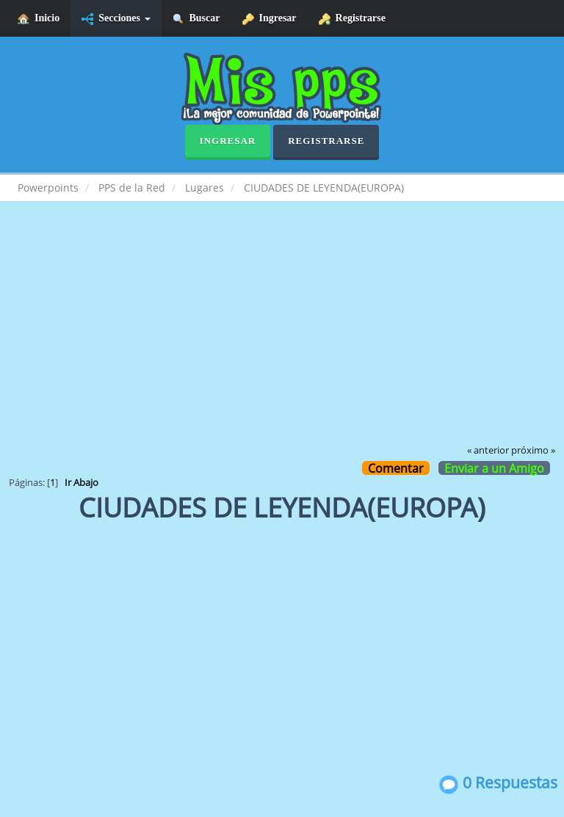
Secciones (116, 18)
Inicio (38, 18)
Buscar (196, 18)
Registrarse (352, 18)
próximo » (533, 450)
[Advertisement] (282, 333)
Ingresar (269, 18)
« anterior (488, 450)
